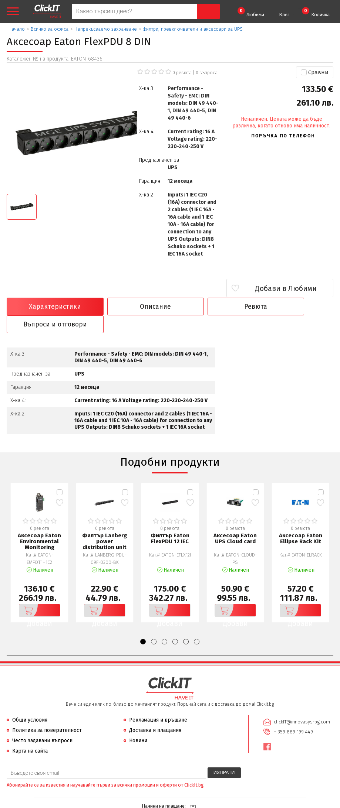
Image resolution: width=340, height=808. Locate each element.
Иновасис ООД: (131, 802)
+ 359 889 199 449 (293, 714)
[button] (143, 624)
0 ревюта (182, 72)
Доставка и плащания (155, 713)
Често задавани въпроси (42, 723)
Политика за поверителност (47, 713)
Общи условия (29, 702)
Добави (35, 593)
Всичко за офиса (49, 29)
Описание (129, 306)
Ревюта (211, 306)
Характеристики (46, 306)
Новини (138, 723)
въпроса (207, 72)
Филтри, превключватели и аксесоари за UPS (193, 29)
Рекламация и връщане (158, 702)
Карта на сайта (30, 733)
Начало (17, 29)
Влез (284, 14)
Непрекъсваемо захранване (105, 29)
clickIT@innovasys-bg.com (302, 704)
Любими (251, 12)
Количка (316, 12)
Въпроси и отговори (294, 306)
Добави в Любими (289, 288)
